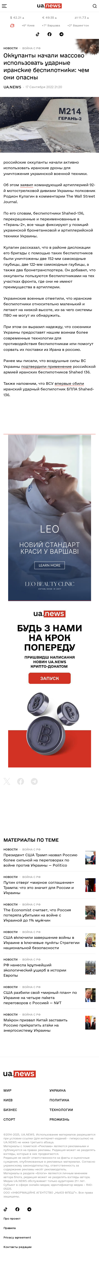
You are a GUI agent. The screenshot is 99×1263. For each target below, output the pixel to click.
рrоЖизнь (59, 1119)
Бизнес (10, 1110)
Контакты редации (17, 1246)
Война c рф (31, 48)
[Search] (94, 6)
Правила (9, 1227)
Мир (7, 1090)
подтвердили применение (46, 366)
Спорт (9, 1119)
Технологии (61, 1110)
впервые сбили (69, 383)
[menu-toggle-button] (4, 6)
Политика (59, 1100)
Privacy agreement (17, 1237)
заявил (26, 185)
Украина (58, 1090)
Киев (7, 1100)
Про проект (12, 1218)
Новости (10, 48)
